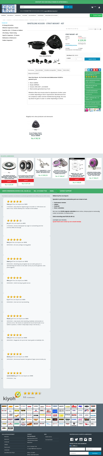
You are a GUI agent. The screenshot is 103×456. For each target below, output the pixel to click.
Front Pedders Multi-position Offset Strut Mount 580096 (35, 134)
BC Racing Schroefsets (7, 25)
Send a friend (66, 70)
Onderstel (18, 15)
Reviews (59, 70)
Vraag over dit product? (33, 73)
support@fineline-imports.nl (34, 448)
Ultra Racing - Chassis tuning (9, 33)
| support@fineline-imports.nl (50, 11)
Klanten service (48, 436)
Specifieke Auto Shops (51, 15)
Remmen (3, 15)
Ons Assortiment (48, 439)
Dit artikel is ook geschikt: (50, 70)
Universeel (41, 15)
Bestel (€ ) (92, 59)
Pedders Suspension (7, 40)
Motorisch (10, 15)
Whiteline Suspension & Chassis (10, 28)
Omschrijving (31, 70)
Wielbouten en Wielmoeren (9, 38)
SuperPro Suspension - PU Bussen (10, 35)
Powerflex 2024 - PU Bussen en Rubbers (12, 30)
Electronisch (32, 15)
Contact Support (64, 191)
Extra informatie (39, 70)
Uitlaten (24, 15)
